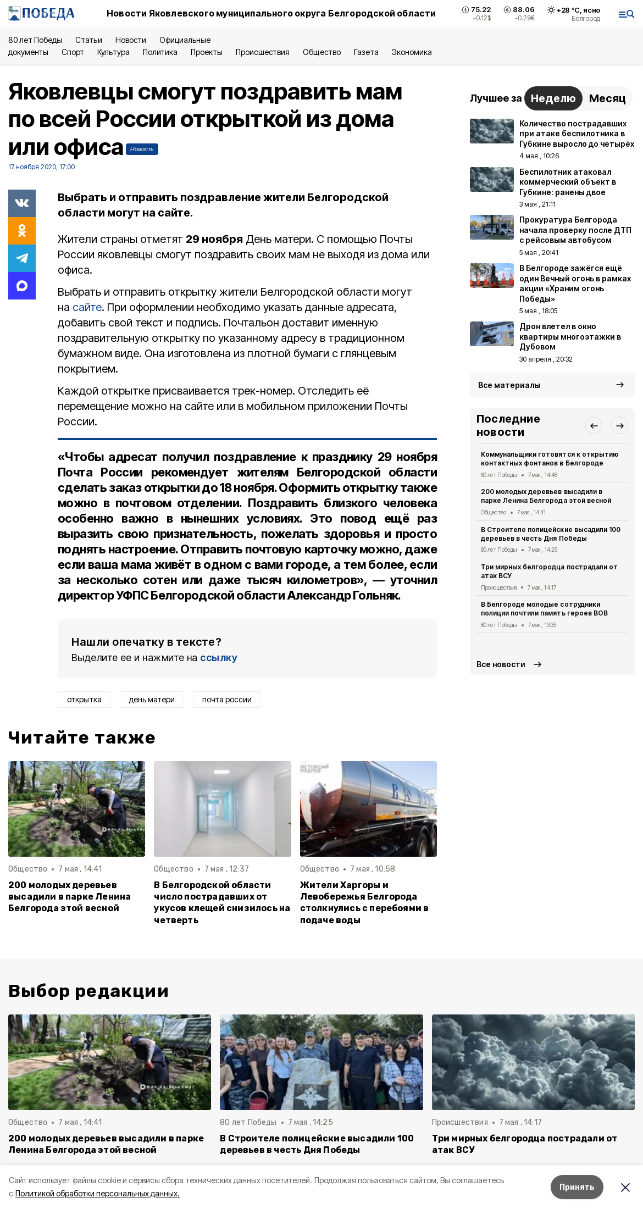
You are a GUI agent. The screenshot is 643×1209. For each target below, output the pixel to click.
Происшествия (263, 52)
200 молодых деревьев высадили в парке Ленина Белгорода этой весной (69, 896)
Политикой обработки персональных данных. (97, 1193)
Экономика (412, 52)
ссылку (218, 657)
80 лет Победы (35, 40)
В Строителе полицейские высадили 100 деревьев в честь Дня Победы (550, 533)
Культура (113, 52)
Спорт (73, 52)
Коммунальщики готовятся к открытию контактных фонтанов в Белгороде (550, 458)
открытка (84, 699)
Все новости (500, 664)
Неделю (553, 98)
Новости (130, 40)
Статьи (88, 40)
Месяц (607, 98)
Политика (160, 52)
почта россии (227, 699)
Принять (577, 1186)
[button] (593, 425)
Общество (321, 52)
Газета (366, 52)
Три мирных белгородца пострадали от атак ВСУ (549, 571)
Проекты (207, 52)
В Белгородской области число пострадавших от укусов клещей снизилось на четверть (222, 902)
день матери (152, 699)
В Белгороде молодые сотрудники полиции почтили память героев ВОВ (544, 608)
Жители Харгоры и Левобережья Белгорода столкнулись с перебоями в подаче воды (364, 902)
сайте (87, 307)
